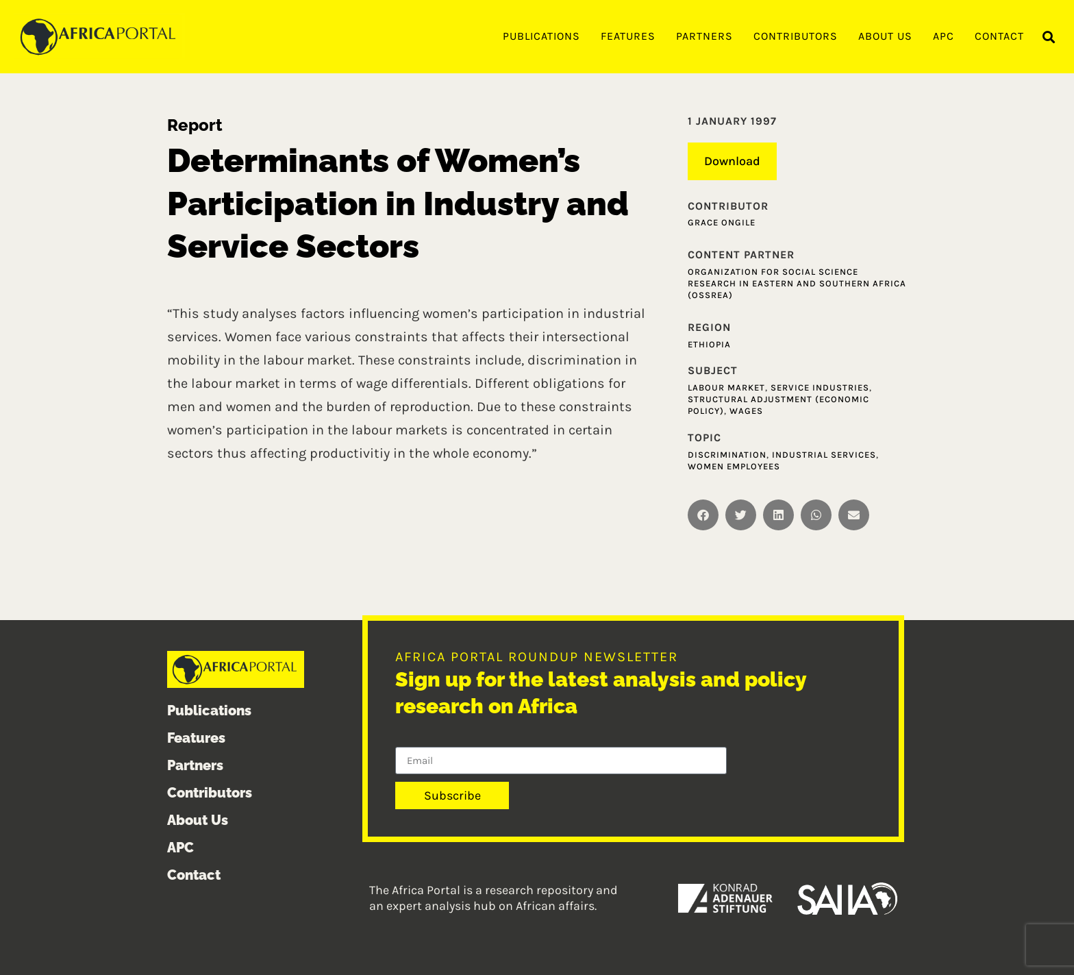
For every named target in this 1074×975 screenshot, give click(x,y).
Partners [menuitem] (704, 35)
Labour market (726, 387)
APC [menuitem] (943, 35)
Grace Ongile (721, 222)
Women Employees (734, 466)
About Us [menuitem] (885, 35)
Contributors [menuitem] (795, 35)
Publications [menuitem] (541, 35)
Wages (746, 411)
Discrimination (727, 454)
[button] (1049, 37)
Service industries (820, 387)
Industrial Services (824, 454)
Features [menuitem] (628, 35)
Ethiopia (709, 344)
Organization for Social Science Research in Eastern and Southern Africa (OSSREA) (797, 283)
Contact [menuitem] (999, 35)
